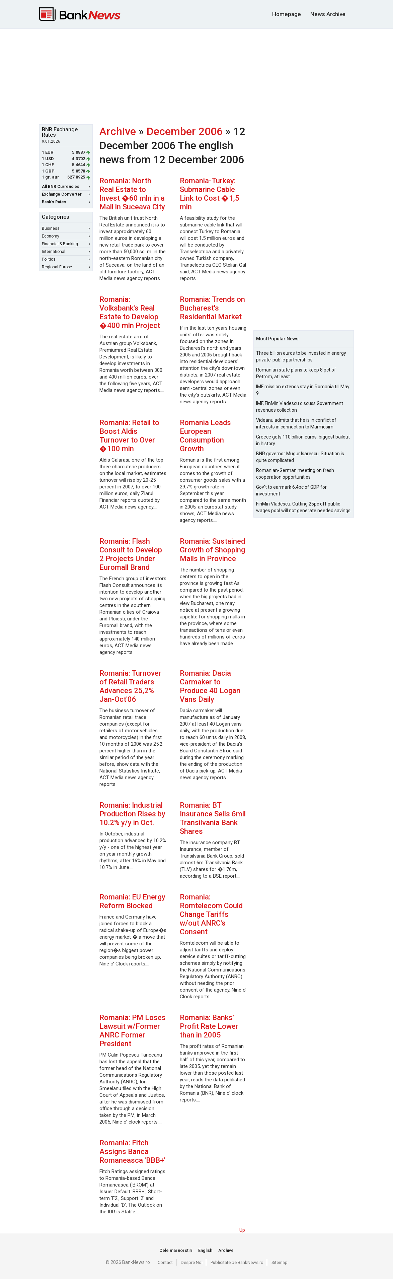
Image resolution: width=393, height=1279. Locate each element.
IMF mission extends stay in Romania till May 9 (302, 390)
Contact (165, 1262)
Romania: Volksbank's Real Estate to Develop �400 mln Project (129, 312)
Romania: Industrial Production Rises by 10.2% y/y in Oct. (132, 814)
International (66, 251)
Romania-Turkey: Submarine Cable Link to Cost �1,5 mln (209, 194)
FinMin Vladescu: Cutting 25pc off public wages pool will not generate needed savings (303, 507)
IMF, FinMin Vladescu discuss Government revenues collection (299, 407)
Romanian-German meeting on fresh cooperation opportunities (295, 474)
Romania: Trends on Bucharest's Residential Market (212, 308)
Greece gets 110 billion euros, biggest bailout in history (303, 440)
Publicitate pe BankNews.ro (237, 1262)
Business (66, 228)
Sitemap (279, 1262)
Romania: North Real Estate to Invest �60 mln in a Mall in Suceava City (132, 194)
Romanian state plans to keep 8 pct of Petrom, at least (296, 373)
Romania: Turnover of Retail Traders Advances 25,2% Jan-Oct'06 (130, 686)
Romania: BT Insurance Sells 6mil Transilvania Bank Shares (213, 818)
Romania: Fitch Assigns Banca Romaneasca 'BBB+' (132, 1151)
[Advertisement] (201, 76)
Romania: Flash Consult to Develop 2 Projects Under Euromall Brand (130, 554)
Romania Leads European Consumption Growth (205, 435)
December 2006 (185, 131)
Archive (117, 131)
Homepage (286, 14)
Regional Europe (66, 267)
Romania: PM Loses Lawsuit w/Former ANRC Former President (132, 1030)
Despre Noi (192, 1262)
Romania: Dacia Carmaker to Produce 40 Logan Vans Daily (210, 686)
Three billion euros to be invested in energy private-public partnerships (301, 356)
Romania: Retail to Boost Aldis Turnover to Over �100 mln (129, 435)
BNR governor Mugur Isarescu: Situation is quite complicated (300, 457)
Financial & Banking (66, 244)
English (205, 1250)
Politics (66, 259)
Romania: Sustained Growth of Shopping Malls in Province (212, 550)
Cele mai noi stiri (175, 1250)
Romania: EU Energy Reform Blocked (132, 901)
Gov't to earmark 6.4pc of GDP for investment (291, 490)
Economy (66, 236)
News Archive (327, 14)
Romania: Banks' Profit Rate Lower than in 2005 (209, 1026)
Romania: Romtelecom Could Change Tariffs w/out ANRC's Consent (211, 914)
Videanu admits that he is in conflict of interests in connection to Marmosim (296, 423)
